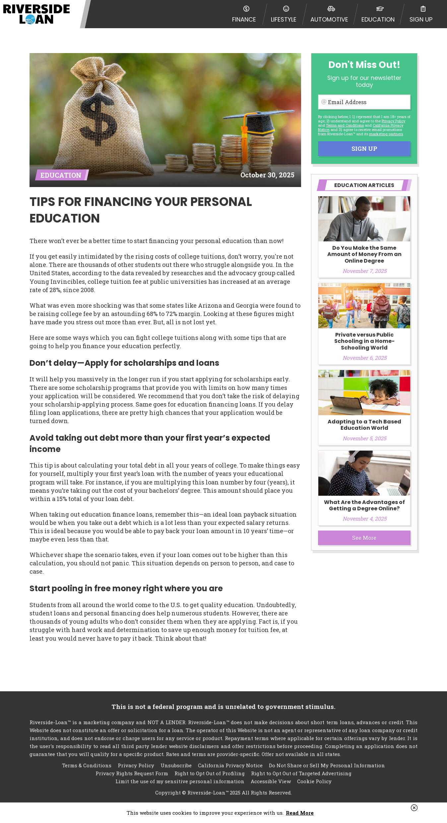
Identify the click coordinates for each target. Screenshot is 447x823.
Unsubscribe (176, 765)
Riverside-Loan (36, 14)
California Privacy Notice (230, 765)
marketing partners (386, 133)
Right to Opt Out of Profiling (209, 773)
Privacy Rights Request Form (132, 773)
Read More (300, 812)
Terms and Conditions (345, 125)
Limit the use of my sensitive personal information (179, 781)
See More (364, 537)
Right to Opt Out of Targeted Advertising (301, 773)
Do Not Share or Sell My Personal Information (327, 765)
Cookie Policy (314, 781)
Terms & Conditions (86, 765)
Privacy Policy (393, 120)
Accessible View (271, 781)
